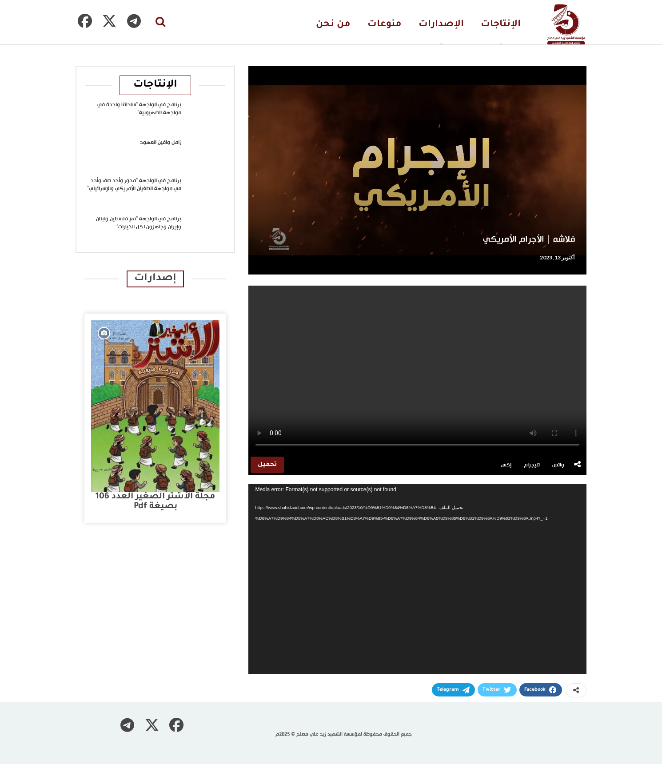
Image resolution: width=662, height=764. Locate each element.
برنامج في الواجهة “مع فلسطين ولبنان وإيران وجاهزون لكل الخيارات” (138, 223)
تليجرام (532, 465)
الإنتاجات (501, 25)
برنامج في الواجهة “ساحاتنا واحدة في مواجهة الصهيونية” (139, 109)
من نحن (333, 25)
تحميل (267, 465)
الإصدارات (441, 25)
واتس (558, 465)
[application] (417, 579)
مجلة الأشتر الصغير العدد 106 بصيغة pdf (155, 501)
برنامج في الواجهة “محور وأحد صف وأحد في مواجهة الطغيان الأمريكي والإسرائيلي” (134, 185)
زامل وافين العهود (160, 142)
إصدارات (155, 278)
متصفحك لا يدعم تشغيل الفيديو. (417, 370)
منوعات (384, 25)
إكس (506, 465)
